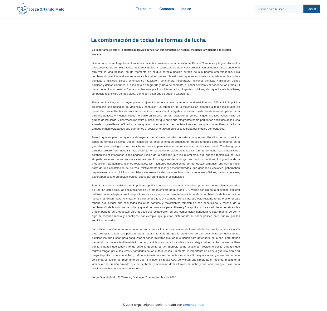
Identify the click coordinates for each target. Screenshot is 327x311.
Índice (186, 9)
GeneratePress (193, 304)
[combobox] (279, 9)
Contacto (166, 9)
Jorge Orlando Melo (46, 8)
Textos (144, 9)
